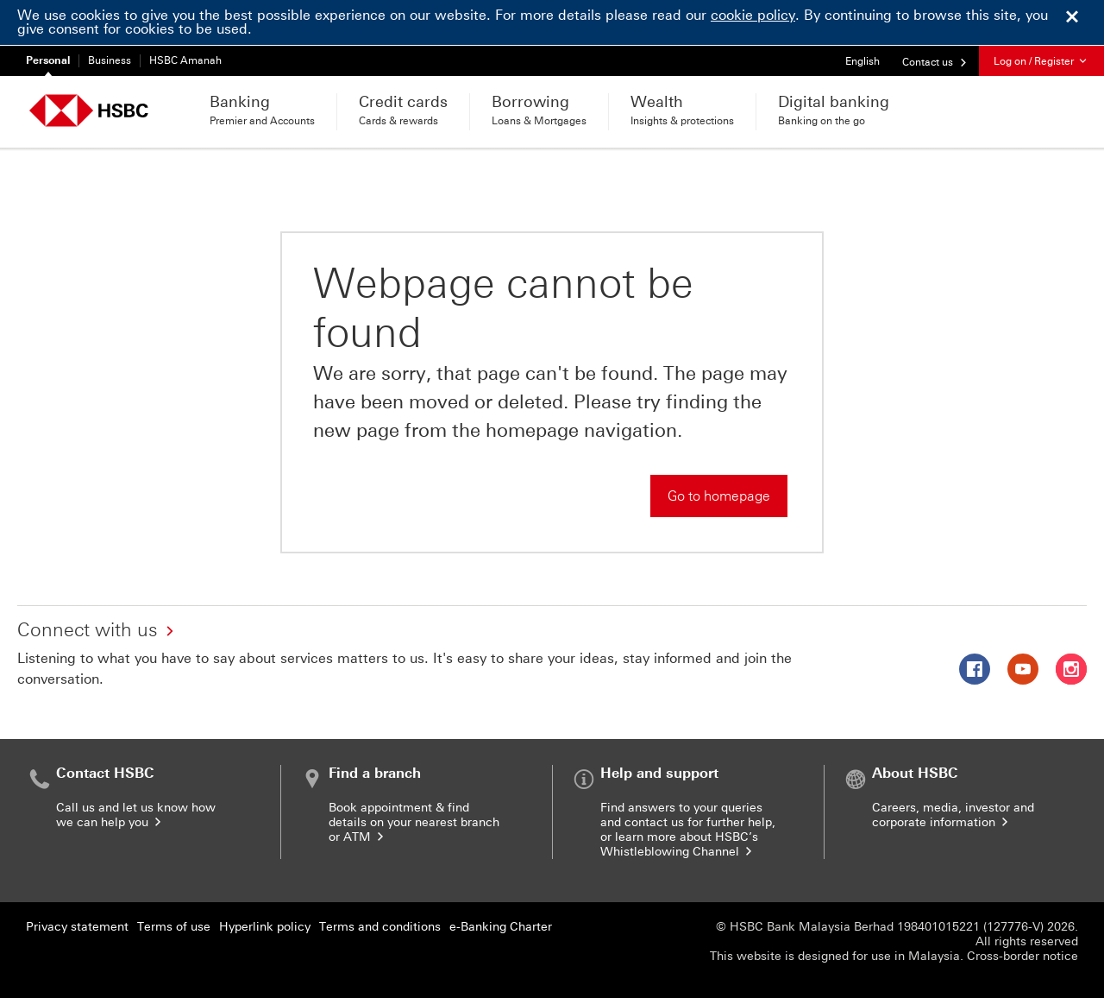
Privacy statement (77, 926)
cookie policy (753, 15)
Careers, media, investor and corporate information (953, 815)
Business (109, 60)
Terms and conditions (380, 926)
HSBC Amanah (185, 60)
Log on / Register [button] (1041, 61)
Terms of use (173, 926)
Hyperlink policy (264, 926)
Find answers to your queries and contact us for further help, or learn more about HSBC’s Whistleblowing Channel (687, 829)
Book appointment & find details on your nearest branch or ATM (414, 822)
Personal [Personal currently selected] (48, 60)
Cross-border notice (1022, 956)
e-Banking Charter (500, 926)
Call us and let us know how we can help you (136, 815)
